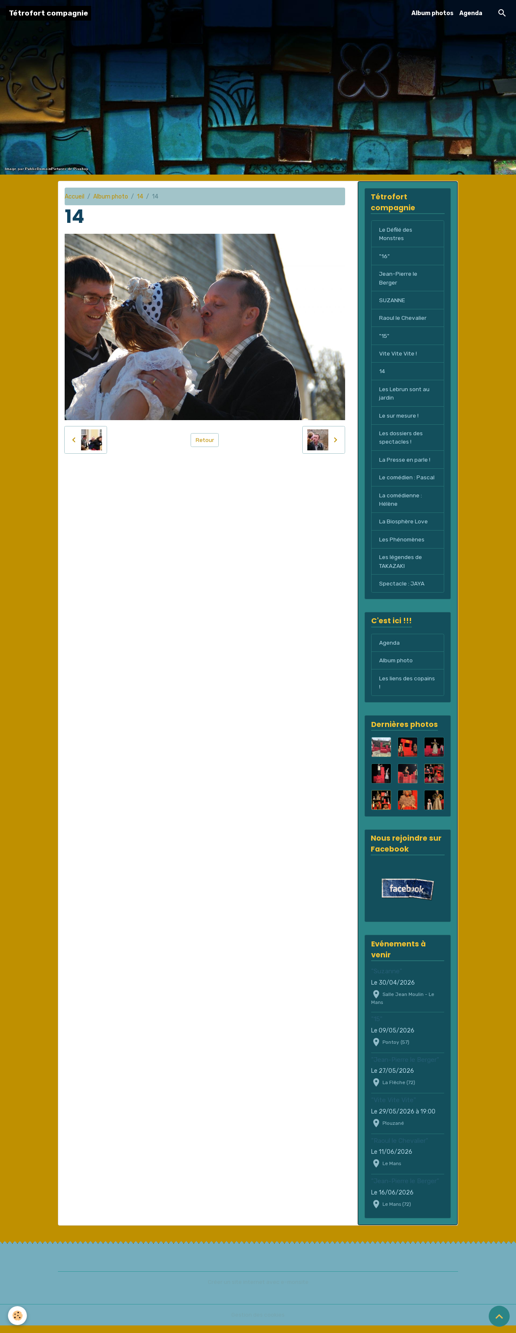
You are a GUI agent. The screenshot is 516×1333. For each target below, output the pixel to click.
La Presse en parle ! (404, 464)
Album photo (110, 196)
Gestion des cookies (258, 1322)
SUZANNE (392, 302)
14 (140, 196)
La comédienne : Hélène (401, 504)
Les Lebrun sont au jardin (404, 397)
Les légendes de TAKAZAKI (400, 567)
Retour (204, 439)
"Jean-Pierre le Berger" (405, 1067)
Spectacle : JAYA (402, 589)
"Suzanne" (386, 979)
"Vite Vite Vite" (393, 1108)
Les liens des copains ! (407, 690)
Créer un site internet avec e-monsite (258, 1289)
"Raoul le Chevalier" (399, 1148)
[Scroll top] (499, 1316)
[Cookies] (17, 1315)
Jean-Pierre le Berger (398, 280)
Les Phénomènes (402, 545)
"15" (384, 338)
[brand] (48, 13)
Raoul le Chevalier (403, 320)
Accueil (74, 196)
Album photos (432, 13)
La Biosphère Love (403, 527)
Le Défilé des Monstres (396, 235)
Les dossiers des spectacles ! (401, 442)
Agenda (470, 13)
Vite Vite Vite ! (398, 356)
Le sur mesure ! (399, 419)
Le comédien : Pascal (407, 482)
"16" (384, 257)
